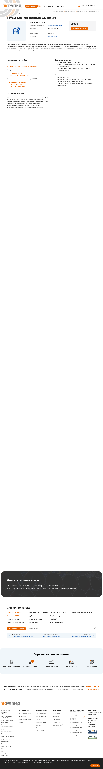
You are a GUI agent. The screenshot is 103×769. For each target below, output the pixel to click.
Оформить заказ (79, 28)
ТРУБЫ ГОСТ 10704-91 (25, 687)
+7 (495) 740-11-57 (82, 11)
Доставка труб (41, 722)
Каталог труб (16, 13)
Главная (9, 13)
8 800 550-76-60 (87, 5)
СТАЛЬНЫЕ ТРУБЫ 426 (31, 689)
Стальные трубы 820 (16, 73)
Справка (39, 725)
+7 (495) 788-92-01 (94, 11)
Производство (41, 714)
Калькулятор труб (25, 719)
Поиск (21, 722)
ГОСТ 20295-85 (52, 36)
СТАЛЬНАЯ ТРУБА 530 (46, 689)
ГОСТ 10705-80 (37, 687)
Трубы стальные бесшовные (82, 612)
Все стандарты (92, 687)
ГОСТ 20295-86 (84, 687)
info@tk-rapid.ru (77, 710)
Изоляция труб (41, 716)
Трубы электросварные (28, 13)
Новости (56, 716)
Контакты (56, 722)
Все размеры (93, 689)
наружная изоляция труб (17, 82)
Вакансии (56, 719)
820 (49, 31)
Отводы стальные (56, 622)
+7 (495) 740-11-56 (58, 11)
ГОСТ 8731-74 (66, 687)
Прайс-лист (40, 730)
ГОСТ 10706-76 (46, 687)
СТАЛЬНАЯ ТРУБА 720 (76, 689)
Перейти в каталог (16, 628)
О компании (57, 714)
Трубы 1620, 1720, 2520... (58, 612)
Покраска (39, 719)
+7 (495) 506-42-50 (77, 735)
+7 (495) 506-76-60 (77, 732)
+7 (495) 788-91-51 (70, 11)
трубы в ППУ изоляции (17, 86)
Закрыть (95, 765)
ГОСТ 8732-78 (75, 687)
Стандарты (39, 728)
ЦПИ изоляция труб (16, 84)
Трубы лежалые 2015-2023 (16, 622)
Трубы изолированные (58, 616)
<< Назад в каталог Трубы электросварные (22, 66)
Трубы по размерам (14, 612)
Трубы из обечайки (13, 619)
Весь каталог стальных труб (19, 75)
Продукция (31, 6)
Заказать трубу (58, 725)
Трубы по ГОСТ (24, 716)
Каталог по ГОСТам (13, 616)
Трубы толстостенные (36, 619)
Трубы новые (33, 622)
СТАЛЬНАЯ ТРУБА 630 (61, 689)
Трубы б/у (53, 619)
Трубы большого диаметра (38, 612)
